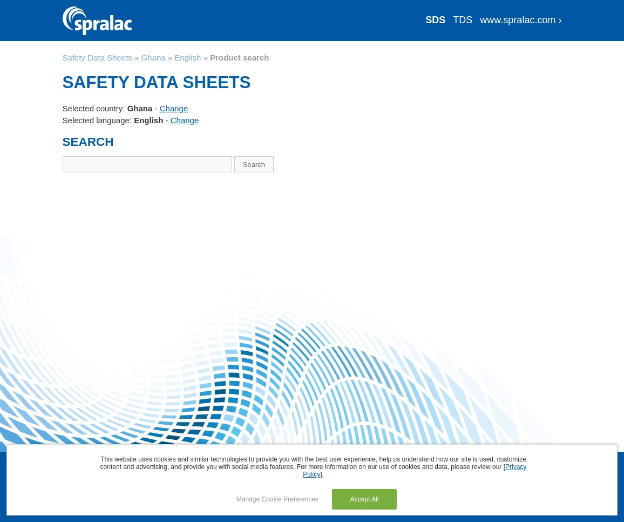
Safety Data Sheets (97, 57)
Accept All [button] (364, 499)
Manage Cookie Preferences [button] (277, 499)
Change (174, 108)
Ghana (153, 57)
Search (254, 164)
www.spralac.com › (520, 20)
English (187, 57)
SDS (435, 20)
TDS (462, 20)
